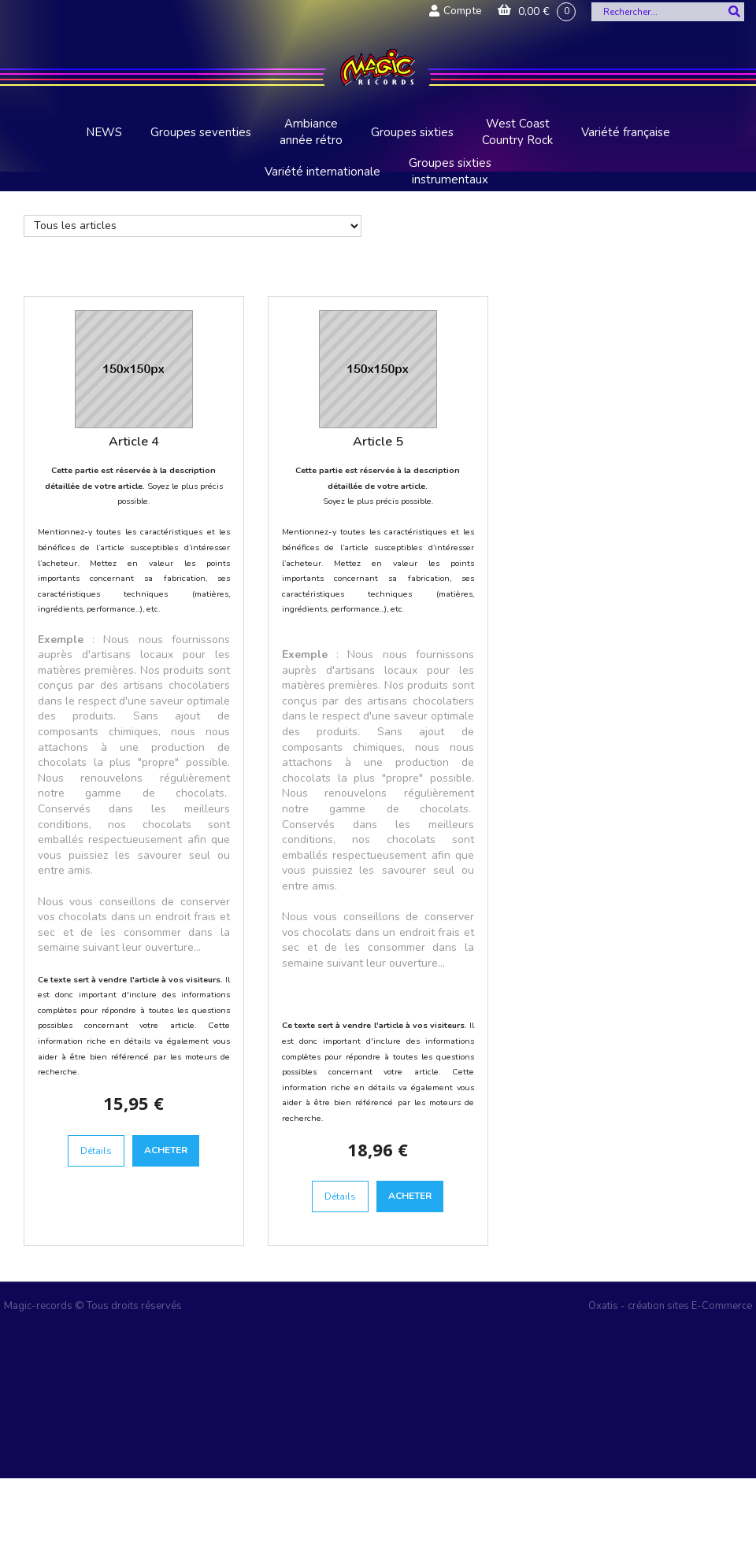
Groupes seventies (200, 132)
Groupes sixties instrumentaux (450, 171)
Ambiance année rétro (311, 132)
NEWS (104, 132)
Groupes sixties (412, 132)
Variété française (625, 132)
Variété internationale (322, 171)
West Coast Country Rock (517, 132)
